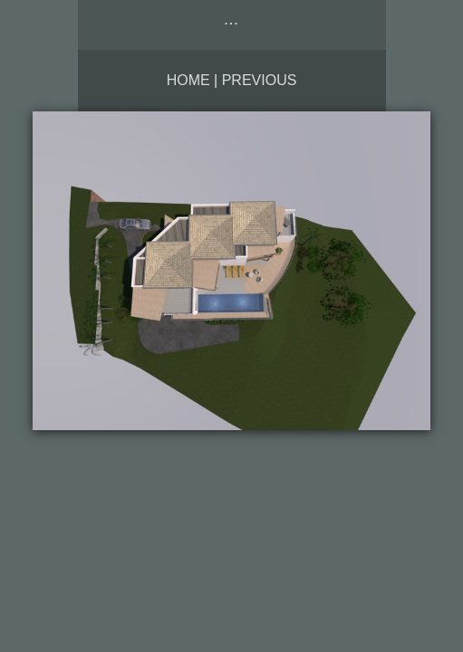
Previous (259, 80)
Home (188, 80)
